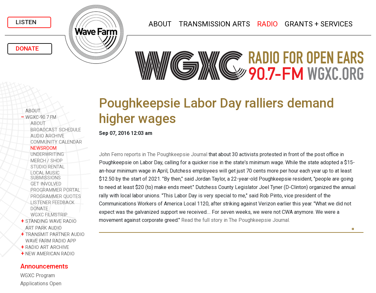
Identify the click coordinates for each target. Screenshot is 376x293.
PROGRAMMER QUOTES (56, 196)
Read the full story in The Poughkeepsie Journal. (235, 220)
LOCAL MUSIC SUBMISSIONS (46, 175)
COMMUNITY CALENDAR (56, 142)
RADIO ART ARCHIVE (45, 247)
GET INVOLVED (46, 184)
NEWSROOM (44, 148)
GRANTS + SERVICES (319, 23)
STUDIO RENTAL (48, 167)
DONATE (30, 48)
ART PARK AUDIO (41, 228)
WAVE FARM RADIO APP (48, 241)
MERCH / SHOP (47, 161)
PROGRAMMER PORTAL (55, 190)
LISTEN (29, 22)
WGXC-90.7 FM (38, 117)
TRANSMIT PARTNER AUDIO (53, 234)
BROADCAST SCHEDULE (56, 130)
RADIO (267, 23)
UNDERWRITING (47, 154)
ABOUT (160, 23)
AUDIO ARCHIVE (47, 136)
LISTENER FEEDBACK (53, 202)
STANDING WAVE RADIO (48, 221)
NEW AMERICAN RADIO (48, 253)
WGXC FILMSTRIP (49, 215)
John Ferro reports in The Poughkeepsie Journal (153, 154)
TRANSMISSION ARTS (215, 23)
